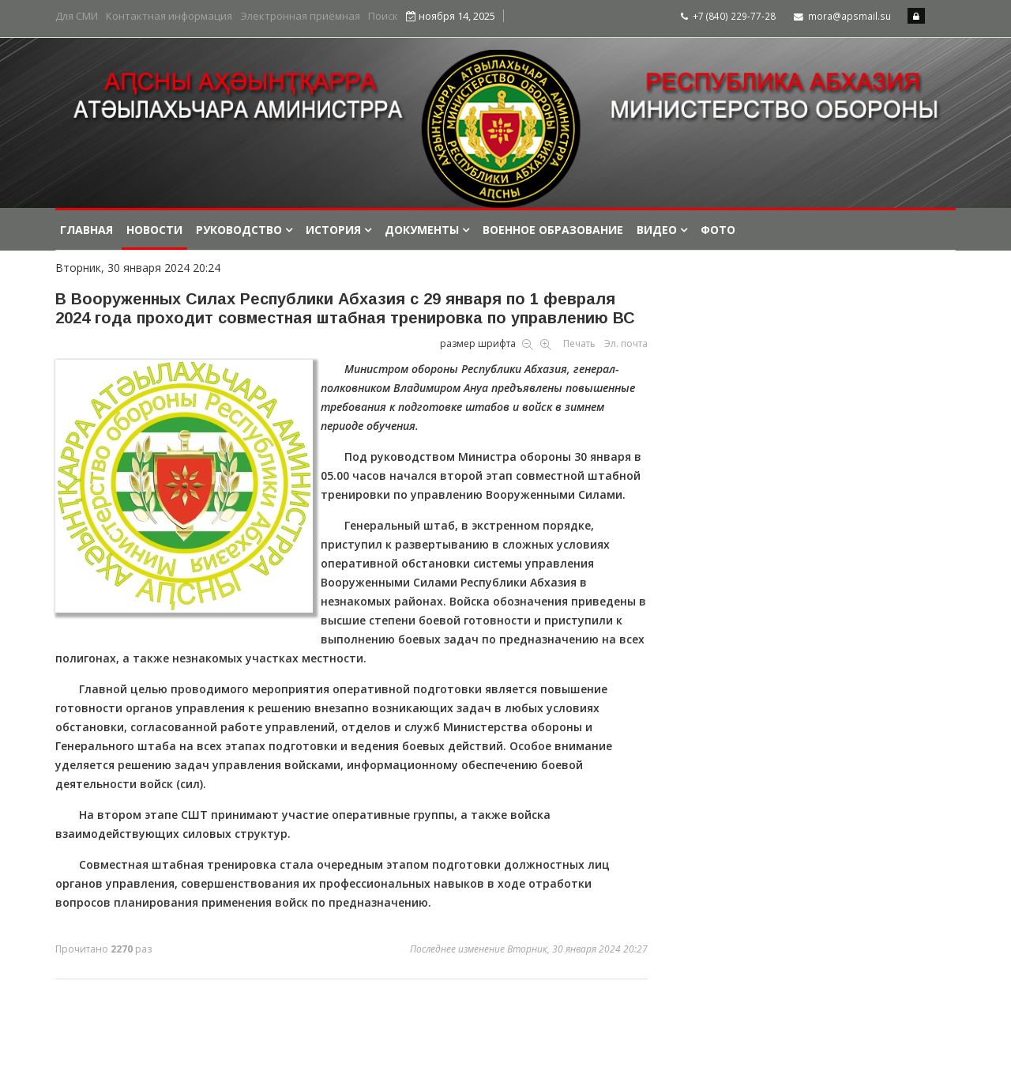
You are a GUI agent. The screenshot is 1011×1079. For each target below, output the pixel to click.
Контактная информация (169, 16)
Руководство (239, 229)
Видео (657, 229)
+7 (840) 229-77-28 (734, 15)
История (333, 229)
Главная (86, 229)
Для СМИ (76, 16)
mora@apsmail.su (849, 15)
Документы (422, 229)
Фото (718, 229)
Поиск (383, 16)
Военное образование (553, 229)
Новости (154, 229)
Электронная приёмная (300, 16)
